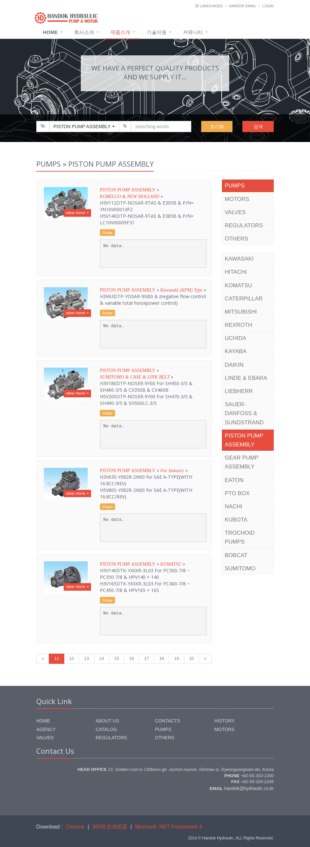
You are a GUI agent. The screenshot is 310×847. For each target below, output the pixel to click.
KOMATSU (238, 285)
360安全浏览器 (109, 827)
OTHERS (236, 239)
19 (176, 658)
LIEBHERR (239, 391)
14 (101, 658)
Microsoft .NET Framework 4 (168, 827)
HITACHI (236, 272)
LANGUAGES (211, 6)
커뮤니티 (193, 32)
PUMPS (235, 186)
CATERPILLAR (244, 299)
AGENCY (46, 729)
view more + (77, 212)
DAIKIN (234, 365)
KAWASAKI (239, 259)
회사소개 (84, 32)
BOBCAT (236, 555)
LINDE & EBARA (246, 378)
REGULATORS (244, 225)
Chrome (75, 827)
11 (56, 658)
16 (131, 658)
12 (71, 658)
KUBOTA (236, 520)
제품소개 (120, 32)
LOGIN (268, 6)
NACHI (233, 506)
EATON (234, 480)
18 (161, 658)
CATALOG (106, 729)
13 (86, 658)
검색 (258, 126)
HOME (43, 720)
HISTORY (224, 720)
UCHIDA (235, 338)
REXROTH (238, 325)
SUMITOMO (240, 568)
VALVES (235, 212)
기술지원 (157, 32)
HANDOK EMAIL (242, 6)
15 (116, 658)
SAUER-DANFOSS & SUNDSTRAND (244, 413)
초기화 (217, 126)
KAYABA (236, 351)
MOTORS (237, 199)
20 (191, 658)
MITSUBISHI (241, 312)
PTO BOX (237, 493)
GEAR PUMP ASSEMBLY (242, 462)
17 (146, 658)
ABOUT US (107, 720)
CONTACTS (167, 720)
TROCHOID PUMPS (240, 537)
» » (147, 206)
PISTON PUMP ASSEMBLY (244, 440)
